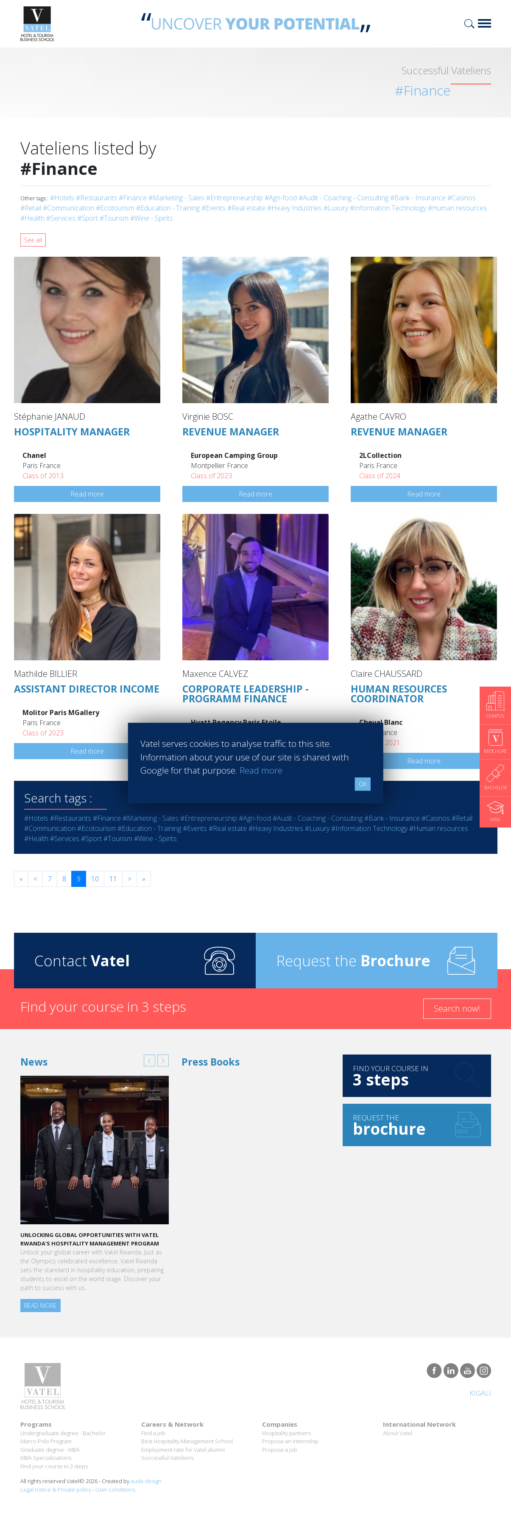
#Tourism (114, 218)
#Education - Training (168, 208)
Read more (87, 494)
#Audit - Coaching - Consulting (343, 197)
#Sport (87, 218)
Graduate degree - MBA (50, 1449)
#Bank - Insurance (418, 197)
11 (113, 879)
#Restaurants (96, 197)
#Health (32, 218)
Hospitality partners (286, 1433)
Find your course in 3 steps (54, 1466)
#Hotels (62, 197)
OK (363, 784)
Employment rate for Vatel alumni (183, 1449)
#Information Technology (388, 208)
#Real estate (246, 208)
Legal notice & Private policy (55, 1489)
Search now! (457, 1008)
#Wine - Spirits (151, 218)
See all (33, 240)
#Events (213, 208)
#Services (60, 218)
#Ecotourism (115, 208)
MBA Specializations (45, 1457)
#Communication (68, 208)
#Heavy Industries (294, 208)
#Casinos (461, 197)
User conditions (115, 1489)
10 (95, 879)
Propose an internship (290, 1441)
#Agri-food (281, 197)
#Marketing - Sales (176, 197)
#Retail (30, 208)
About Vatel (397, 1433)
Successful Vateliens (167, 1457)
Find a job (153, 1433)
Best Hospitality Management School (187, 1441)
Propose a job (279, 1449)
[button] (149, 1060)
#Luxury (336, 208)
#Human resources (457, 208)
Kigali (480, 1393)
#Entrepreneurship (234, 197)
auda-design (146, 1481)
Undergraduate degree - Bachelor (63, 1433)
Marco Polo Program (46, 1441)
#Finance (133, 197)
